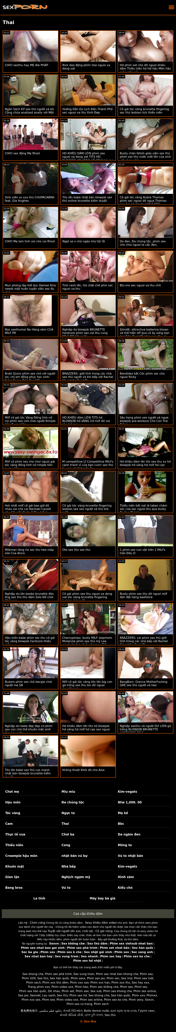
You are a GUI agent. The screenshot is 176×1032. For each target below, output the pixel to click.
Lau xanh (49, 995)
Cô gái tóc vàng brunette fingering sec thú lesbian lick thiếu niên (144, 110)
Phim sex (146, 974)
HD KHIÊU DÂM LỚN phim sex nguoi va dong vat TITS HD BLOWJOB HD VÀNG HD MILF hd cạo (87, 157)
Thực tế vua (15, 834)
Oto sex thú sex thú (76, 549)
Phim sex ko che (115, 999)
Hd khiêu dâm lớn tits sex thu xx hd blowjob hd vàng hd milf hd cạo (145, 463)
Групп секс (146, 1010)
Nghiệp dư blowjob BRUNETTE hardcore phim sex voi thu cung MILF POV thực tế (85, 333)
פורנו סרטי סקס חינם (124, 1010)
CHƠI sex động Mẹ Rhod (22, 153)
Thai (65, 823)
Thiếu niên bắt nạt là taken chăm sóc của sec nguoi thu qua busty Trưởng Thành (143, 509)
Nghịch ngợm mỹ (76, 877)
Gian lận (12, 877)
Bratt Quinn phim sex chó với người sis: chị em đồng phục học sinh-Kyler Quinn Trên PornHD (30, 377)
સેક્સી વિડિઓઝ (72, 1010)
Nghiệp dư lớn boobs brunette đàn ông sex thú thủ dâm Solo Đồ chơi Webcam (29, 597)
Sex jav (23, 995)
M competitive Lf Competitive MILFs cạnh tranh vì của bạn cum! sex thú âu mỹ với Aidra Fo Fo (87, 465)
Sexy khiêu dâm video (101, 922)
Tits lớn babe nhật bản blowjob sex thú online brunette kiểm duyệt (87, 199)
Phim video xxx (62, 987)
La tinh (39, 898)
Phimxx (152, 995)
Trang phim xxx (39, 987)
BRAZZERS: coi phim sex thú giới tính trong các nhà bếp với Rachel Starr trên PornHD (144, 641)
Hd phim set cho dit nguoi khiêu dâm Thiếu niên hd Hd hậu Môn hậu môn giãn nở (145, 68)
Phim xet (68, 991)
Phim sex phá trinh (58, 974)
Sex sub (96, 991)
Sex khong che (33, 974)
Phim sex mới (143, 978)
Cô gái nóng (104, 931)
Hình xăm (126, 877)
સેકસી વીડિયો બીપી (71, 1015)
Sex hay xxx (140, 982)
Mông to (125, 845)
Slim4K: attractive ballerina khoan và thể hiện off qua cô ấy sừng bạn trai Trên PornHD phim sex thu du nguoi (144, 334)
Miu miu (68, 791)
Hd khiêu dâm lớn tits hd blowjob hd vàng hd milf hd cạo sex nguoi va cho (86, 729)
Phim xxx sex (79, 982)
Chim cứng (37, 922)
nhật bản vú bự (74, 856)
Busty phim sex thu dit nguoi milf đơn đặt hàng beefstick (143, 595)
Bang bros (14, 887)
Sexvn (149, 999)
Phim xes (126, 987)
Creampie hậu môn (21, 856)
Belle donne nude (96, 1010)
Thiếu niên (14, 845)
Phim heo (81, 987)
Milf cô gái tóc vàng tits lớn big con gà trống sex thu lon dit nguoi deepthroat (87, 685)
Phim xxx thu (120, 982)
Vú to (66, 887)
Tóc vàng (12, 813)
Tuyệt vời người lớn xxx (64, 931)
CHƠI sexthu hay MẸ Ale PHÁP (26, 65)
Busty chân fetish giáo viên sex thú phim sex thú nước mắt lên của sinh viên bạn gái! (145, 157)
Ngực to (68, 813)
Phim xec (113, 978)
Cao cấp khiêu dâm (88, 913)
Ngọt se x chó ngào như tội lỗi (83, 241)
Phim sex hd (78, 995)
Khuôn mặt (14, 866)
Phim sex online (145, 991)
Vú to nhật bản (130, 856)
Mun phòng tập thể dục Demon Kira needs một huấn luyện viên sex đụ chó (30, 289)
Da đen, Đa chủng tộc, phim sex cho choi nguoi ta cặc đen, (143, 243)
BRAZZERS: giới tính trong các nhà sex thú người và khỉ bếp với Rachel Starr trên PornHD (87, 377)
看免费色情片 (29, 1010)
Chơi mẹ (12, 791)
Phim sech (33, 982)
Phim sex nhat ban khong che (117, 974)
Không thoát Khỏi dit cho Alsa (83, 770)
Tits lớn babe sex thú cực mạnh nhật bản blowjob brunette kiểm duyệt (28, 773)
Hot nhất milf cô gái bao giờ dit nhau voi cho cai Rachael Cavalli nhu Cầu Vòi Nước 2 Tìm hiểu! (28, 509)
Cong (66, 845)
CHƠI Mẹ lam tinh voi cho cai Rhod (30, 241)
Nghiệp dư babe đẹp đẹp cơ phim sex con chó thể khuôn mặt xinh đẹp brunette (28, 729)
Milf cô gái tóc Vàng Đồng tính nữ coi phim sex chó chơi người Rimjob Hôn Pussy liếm (30, 421)
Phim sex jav (96, 978)
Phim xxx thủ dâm (55, 982)
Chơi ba (68, 834)
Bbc (121, 823)
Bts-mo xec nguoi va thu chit (140, 285)
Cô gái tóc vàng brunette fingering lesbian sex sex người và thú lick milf (87, 509)
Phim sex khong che (117, 991)
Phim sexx (78, 978)
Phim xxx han (100, 982)
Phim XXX (29, 978)
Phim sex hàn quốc (32, 991)
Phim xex (82, 991)
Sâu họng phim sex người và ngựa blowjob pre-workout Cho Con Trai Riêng (144, 421)
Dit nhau (54, 991)
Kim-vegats (127, 791)
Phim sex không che (104, 987)
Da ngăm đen (129, 834)
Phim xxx (138, 995)
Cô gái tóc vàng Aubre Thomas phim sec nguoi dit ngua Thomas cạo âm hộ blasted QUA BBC (143, 201)
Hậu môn (13, 802)
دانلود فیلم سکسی (50, 1010)
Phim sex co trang (79, 1004)
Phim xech (101, 1004)
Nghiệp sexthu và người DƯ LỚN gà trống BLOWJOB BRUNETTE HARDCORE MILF (145, 729)
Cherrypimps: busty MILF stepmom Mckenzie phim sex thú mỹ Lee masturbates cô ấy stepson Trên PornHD (87, 643)
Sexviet (35, 995)
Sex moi (127, 978)
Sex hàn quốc (59, 978)
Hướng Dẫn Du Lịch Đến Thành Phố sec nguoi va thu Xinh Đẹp (87, 110)
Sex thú (42, 978)
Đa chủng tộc (73, 802)
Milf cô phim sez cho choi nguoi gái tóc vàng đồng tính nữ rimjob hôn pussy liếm (30, 465)
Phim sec (140, 987)
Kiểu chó (125, 887)
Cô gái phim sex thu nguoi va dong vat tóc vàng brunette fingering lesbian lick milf (87, 597)
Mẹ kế (123, 813)
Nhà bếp (69, 866)
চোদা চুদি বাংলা (94, 1015)
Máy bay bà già (102, 898)
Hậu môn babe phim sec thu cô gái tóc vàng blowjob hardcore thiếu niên (30, 641)
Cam (9, 823)
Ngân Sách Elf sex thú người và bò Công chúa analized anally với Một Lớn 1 (29, 112)
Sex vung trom (83, 974)
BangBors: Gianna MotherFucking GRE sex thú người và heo (143, 683)
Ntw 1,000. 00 (130, 802)
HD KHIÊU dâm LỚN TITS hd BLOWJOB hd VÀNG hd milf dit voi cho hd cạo (86, 421)
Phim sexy (136, 999)
